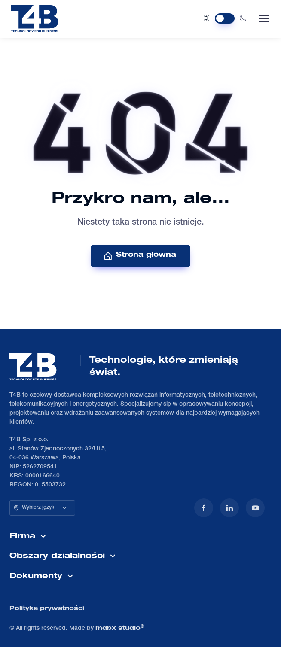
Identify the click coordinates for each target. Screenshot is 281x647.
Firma (22, 537)
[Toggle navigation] (263, 19)
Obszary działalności (57, 556)
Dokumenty (35, 576)
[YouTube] (255, 507)
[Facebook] (203, 507)
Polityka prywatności (46, 609)
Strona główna (139, 256)
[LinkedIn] (229, 507)
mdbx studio (119, 628)
